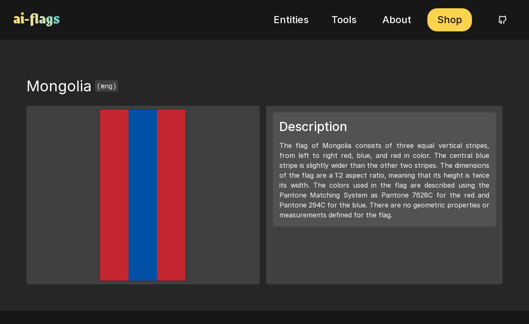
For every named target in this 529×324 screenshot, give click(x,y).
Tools (344, 20)
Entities (291, 20)
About (396, 20)
